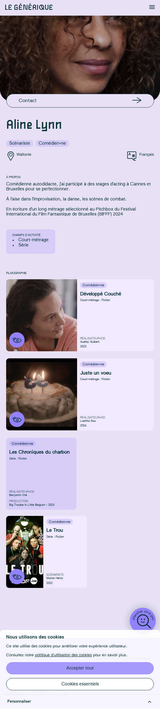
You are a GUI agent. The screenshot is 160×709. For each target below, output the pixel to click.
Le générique (29, 8)
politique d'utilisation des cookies (63, 655)
